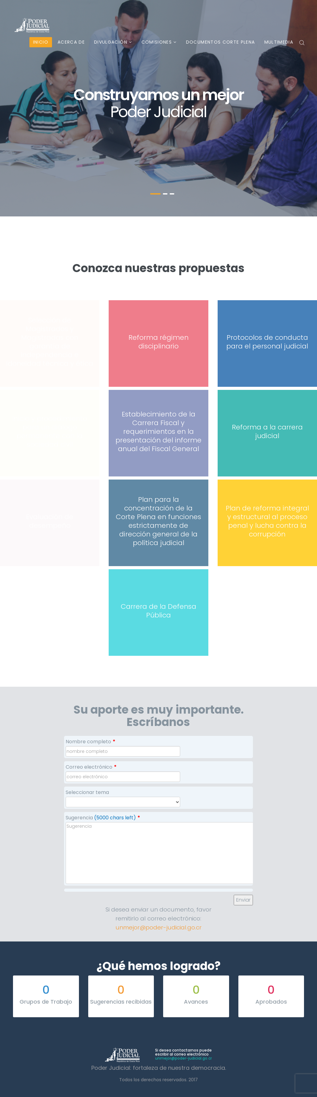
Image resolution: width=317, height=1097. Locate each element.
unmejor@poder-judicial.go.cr (158, 927)
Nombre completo (90, 741)
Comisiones (156, 42)
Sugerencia (103, 817)
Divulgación (110, 42)
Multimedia (278, 42)
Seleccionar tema (87, 792)
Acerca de (71, 42)
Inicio (40, 42)
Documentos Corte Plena (220, 42)
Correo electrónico (91, 766)
